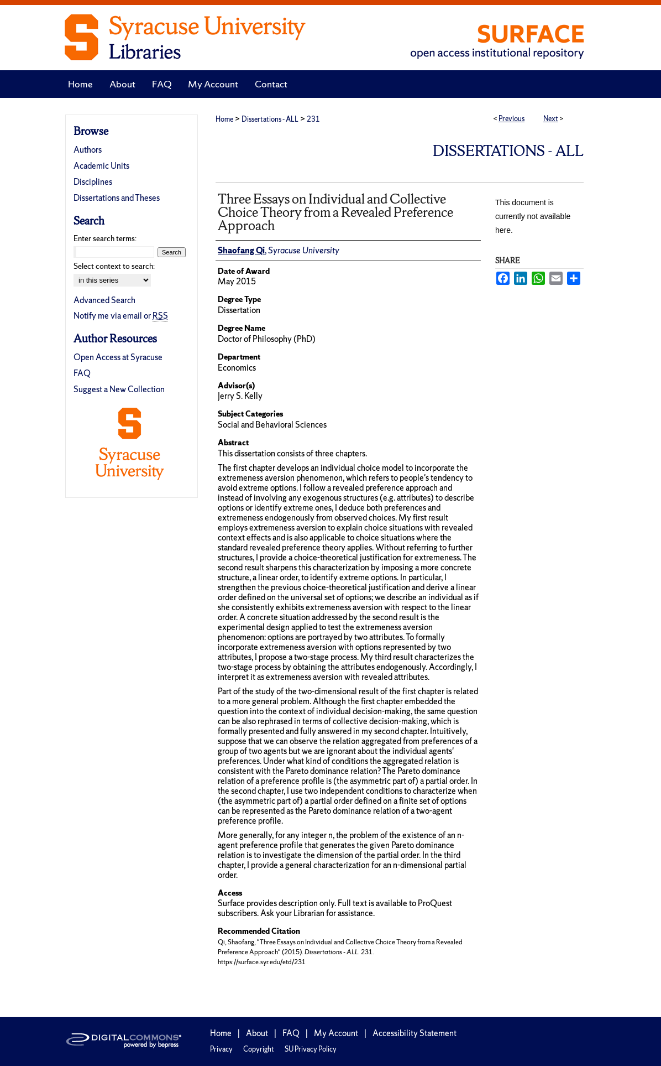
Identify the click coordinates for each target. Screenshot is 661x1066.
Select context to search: (114, 266)
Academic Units (101, 165)
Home (224, 119)
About (257, 1033)
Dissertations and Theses (117, 198)
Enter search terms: (105, 238)
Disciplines (93, 182)
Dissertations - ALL (270, 119)
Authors (88, 149)
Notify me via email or (121, 315)
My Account (336, 1033)
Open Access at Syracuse (118, 357)
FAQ (82, 373)
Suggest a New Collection (119, 389)
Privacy (221, 1049)
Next (550, 118)
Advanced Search (104, 300)
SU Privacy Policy (311, 1049)
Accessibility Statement (415, 1033)
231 (313, 119)
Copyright (258, 1049)
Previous (511, 118)
